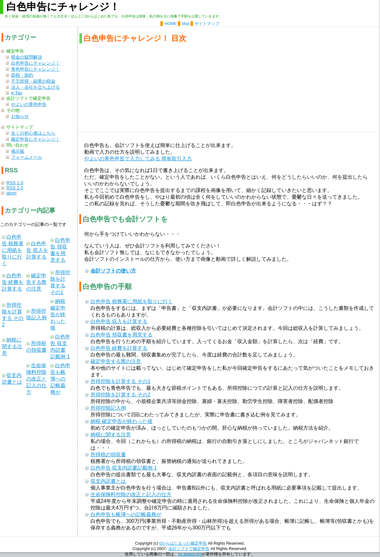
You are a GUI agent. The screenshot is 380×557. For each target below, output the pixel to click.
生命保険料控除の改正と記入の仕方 (130, 494)
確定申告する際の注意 (115, 361)
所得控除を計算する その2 (120, 394)
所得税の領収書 (108, 454)
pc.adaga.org (190, 554)
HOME (171, 23)
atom (11, 192)
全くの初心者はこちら (33, 133)
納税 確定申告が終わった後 (121, 421)
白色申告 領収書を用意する (121, 334)
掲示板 (17, 151)
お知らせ (20, 116)
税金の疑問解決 (26, 57)
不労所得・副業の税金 (33, 81)
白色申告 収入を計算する (118, 321)
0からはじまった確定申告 (183, 543)
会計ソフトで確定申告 (188, 548)
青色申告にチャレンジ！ (35, 69)
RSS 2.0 (14, 187)
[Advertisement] (228, 87)
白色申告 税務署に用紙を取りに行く (131, 301)
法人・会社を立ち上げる (35, 87)
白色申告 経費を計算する (118, 348)
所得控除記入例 (108, 408)
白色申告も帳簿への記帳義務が (125, 514)
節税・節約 (22, 75)
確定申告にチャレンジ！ (35, 139)
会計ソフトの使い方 (113, 270)
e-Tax (16, 92)
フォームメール (26, 157)
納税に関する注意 (110, 434)
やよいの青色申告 (29, 104)
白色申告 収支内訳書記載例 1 (123, 468)
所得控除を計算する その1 (120, 381)
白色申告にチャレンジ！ (35, 63)
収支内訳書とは (108, 481)
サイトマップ (207, 23)
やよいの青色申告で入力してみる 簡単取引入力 (138, 158)
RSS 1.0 (14, 182)
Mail (185, 23)
